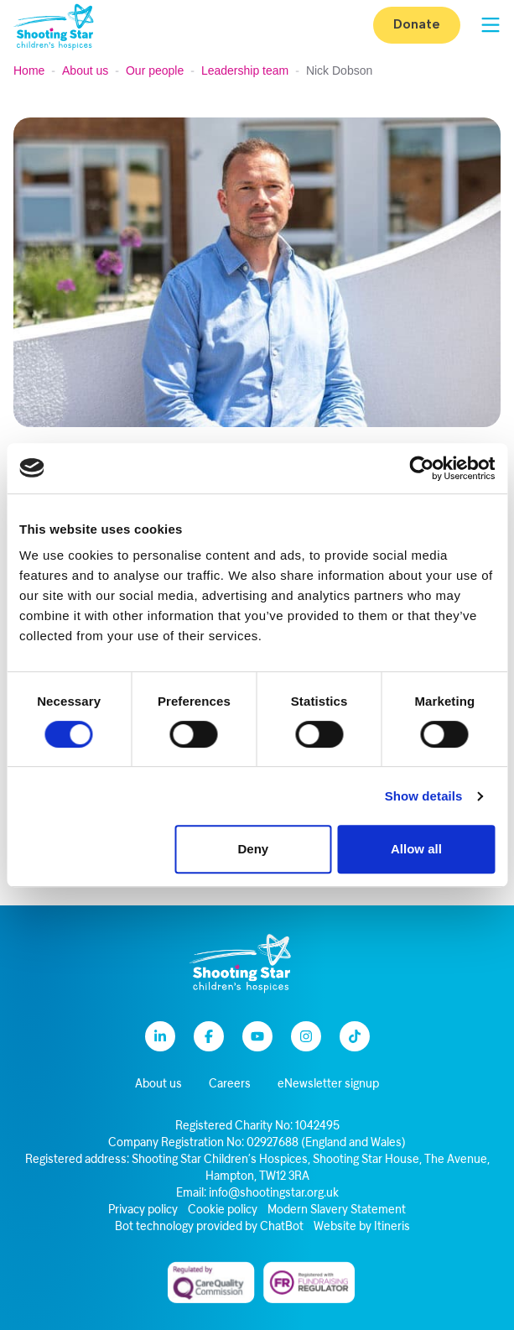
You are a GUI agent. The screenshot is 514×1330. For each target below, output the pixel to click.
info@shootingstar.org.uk (274, 1193)
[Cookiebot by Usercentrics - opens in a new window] (421, 468)
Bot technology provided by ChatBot (209, 1227)
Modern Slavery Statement (336, 1210)
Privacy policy (143, 1210)
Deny (252, 849)
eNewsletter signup (328, 1084)
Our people (155, 70)
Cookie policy (222, 1210)
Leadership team (244, 70)
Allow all (416, 849)
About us (85, 70)
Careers (230, 1084)
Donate (416, 25)
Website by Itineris (362, 1227)
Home (28, 70)
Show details (424, 796)
